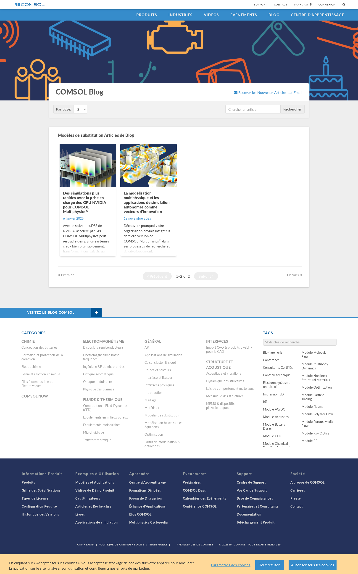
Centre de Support (251, 482)
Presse (295, 498)
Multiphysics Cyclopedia (148, 522)
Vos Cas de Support (252, 490)
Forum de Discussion (145, 498)
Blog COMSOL (140, 514)
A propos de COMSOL (307, 482)
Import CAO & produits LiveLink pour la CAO (229, 349)
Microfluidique (93, 432)
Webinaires (192, 482)
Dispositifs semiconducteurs (103, 347)
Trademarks (158, 544)
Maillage (150, 400)
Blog (274, 14)
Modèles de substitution (162, 415)
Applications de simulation (163, 355)
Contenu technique (277, 375)
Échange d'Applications (147, 506)
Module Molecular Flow (315, 354)
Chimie (28, 341)
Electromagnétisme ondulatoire (276, 384)
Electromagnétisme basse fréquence (101, 357)
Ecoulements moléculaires (101, 424)
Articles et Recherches (93, 506)
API (147, 347)
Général (153, 341)
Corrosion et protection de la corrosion (42, 357)
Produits (146, 14)
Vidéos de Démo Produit (94, 490)
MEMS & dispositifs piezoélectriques (220, 405)
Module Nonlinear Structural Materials (316, 377)
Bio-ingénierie (272, 352)
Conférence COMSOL (200, 506)
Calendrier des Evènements (204, 498)
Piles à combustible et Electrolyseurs (37, 383)
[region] (179, 564)
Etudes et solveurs (158, 370)
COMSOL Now (34, 396)
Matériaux (152, 407)
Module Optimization (317, 387)
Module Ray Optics (315, 433)
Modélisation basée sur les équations (163, 424)
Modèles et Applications (94, 482)
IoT (265, 401)
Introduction (154, 392)
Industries (180, 14)
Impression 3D (273, 394)
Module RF (309, 440)
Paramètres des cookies (230, 564)
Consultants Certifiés (278, 367)
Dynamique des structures (225, 381)
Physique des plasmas (98, 389)
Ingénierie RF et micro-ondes (103, 366)
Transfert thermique (97, 439)
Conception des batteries (39, 347)
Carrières (297, 490)
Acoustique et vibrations (223, 373)
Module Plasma (313, 406)
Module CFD (272, 436)
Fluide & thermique (103, 399)
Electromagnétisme (103, 341)
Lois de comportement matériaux (230, 388)
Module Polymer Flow (317, 414)
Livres (80, 514)
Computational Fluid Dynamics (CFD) (105, 407)
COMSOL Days (194, 490)
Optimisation (154, 434)
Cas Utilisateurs (87, 498)
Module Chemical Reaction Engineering (278, 445)
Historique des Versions (40, 514)
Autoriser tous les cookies (312, 564)
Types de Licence (35, 498)
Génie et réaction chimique (40, 374)
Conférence (271, 360)
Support (260, 4)
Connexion (327, 4)
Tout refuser (269, 564)
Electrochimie (31, 366)
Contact (280, 4)
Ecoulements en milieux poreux (105, 417)
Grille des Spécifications (41, 490)
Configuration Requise (39, 506)
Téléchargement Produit (256, 522)
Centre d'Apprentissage (317, 14)
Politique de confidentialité (121, 544)
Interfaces (217, 341)
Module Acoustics (276, 416)
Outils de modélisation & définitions (162, 444)
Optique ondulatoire (97, 381)
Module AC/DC (274, 409)
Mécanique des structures (224, 396)
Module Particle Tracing (313, 396)
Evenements (243, 14)
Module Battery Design (274, 426)
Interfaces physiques (159, 385)
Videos (211, 14)
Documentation (249, 514)
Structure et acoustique (219, 364)
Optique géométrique (98, 374)
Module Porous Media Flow (317, 423)
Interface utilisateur (158, 377)
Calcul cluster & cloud (160, 362)
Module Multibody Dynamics (315, 366)
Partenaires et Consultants (258, 506)
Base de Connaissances (255, 498)
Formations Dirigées (145, 490)
